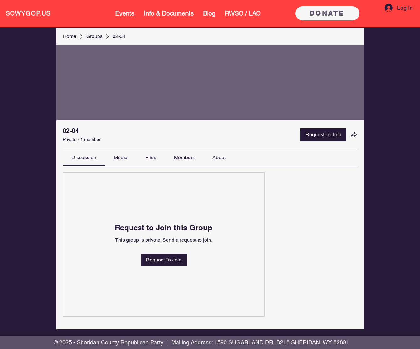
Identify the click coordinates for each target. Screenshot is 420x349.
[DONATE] (327, 13)
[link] (84, 157)
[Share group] (354, 134)
